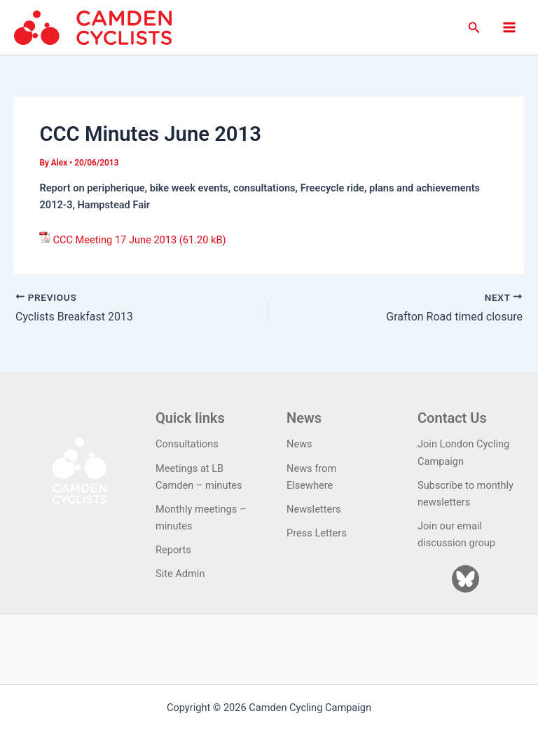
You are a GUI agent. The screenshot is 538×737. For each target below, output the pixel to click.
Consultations (187, 444)
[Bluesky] (465, 579)
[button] (474, 27)
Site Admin (180, 573)
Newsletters (314, 509)
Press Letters (317, 533)
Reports (173, 549)
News (299, 444)
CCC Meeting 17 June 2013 (115, 240)
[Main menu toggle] (509, 27)
